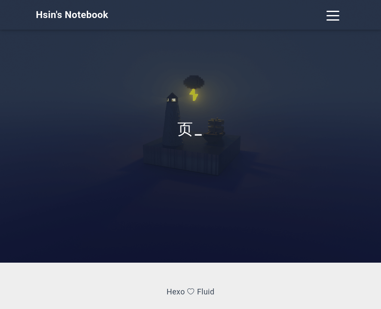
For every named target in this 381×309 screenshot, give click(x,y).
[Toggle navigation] (333, 15)
